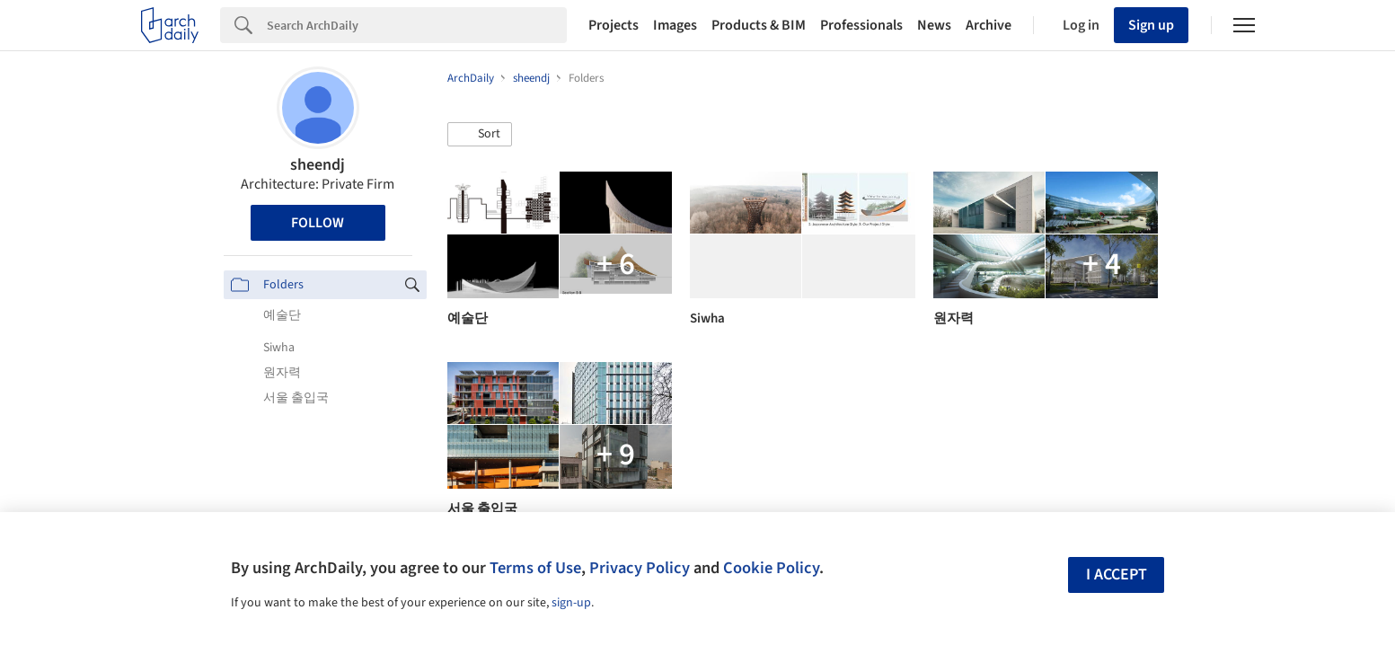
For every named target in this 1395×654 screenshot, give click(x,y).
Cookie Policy (771, 567)
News (934, 25)
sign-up (571, 603)
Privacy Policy (639, 567)
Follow (317, 223)
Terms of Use (535, 567)
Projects (613, 25)
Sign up (1151, 25)
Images (675, 25)
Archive (988, 25)
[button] (479, 134)
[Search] (417, 25)
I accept (1116, 574)
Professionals (861, 25)
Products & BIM (758, 25)
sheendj (317, 165)
